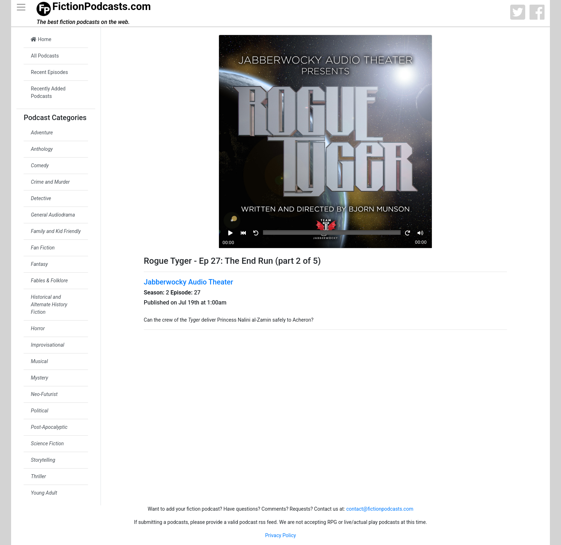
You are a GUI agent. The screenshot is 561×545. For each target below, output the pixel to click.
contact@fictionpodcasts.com (380, 509)
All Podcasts (45, 56)
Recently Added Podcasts (48, 92)
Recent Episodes (49, 72)
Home (41, 39)
